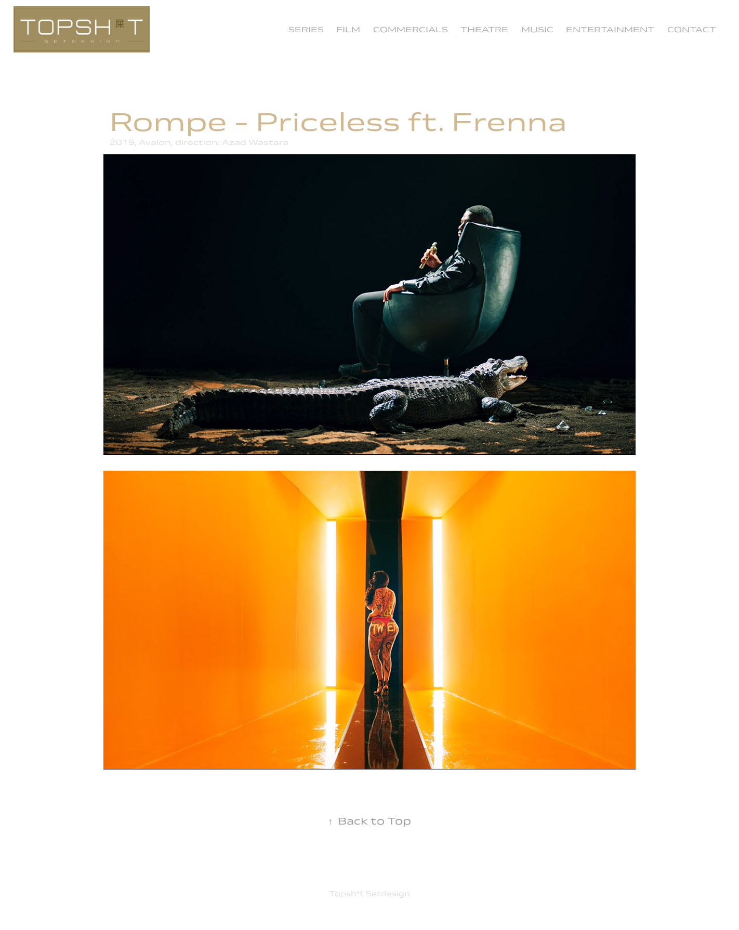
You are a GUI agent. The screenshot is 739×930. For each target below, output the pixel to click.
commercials (410, 29)
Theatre (484, 29)
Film (348, 29)
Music (537, 29)
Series (306, 29)
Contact (691, 29)
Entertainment (610, 29)
